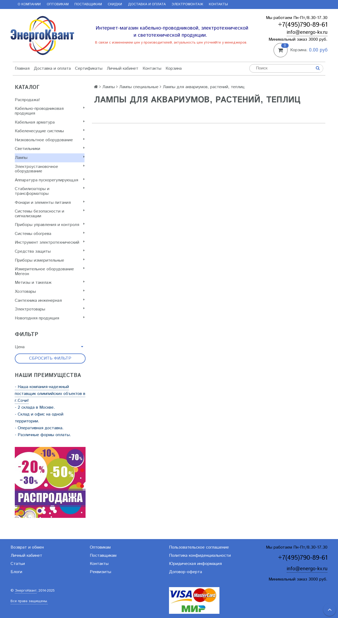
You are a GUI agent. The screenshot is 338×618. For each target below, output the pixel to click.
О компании (29, 4)
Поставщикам (88, 4)
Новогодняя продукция (49, 318)
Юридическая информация (195, 564)
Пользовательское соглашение (199, 547)
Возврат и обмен (27, 547)
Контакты (218, 4)
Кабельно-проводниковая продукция (49, 111)
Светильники (49, 149)
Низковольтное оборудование (49, 140)
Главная (22, 68)
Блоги (16, 572)
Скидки (115, 4)
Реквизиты (100, 572)
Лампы (49, 158)
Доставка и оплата (147, 4)
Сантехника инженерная (49, 301)
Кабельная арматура (49, 122)
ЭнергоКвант (26, 590)
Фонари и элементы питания (49, 203)
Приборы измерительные (49, 260)
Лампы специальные (138, 87)
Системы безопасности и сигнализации (49, 213)
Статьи (18, 564)
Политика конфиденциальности (200, 556)
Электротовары (49, 309)
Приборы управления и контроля (49, 225)
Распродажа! (27, 100)
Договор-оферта (185, 572)
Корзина (174, 68)
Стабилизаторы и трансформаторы (49, 191)
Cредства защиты (49, 251)
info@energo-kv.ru (307, 32)
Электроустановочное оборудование (49, 169)
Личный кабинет (122, 68)
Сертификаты (88, 68)
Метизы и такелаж (49, 283)
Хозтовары (49, 292)
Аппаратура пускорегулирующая (49, 180)
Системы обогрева (49, 234)
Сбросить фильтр (50, 358)
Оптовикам (58, 4)
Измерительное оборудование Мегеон (49, 271)
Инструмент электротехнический (49, 242)
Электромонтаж (187, 4)
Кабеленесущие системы (49, 131)
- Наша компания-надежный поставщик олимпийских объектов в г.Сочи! (50, 394)
